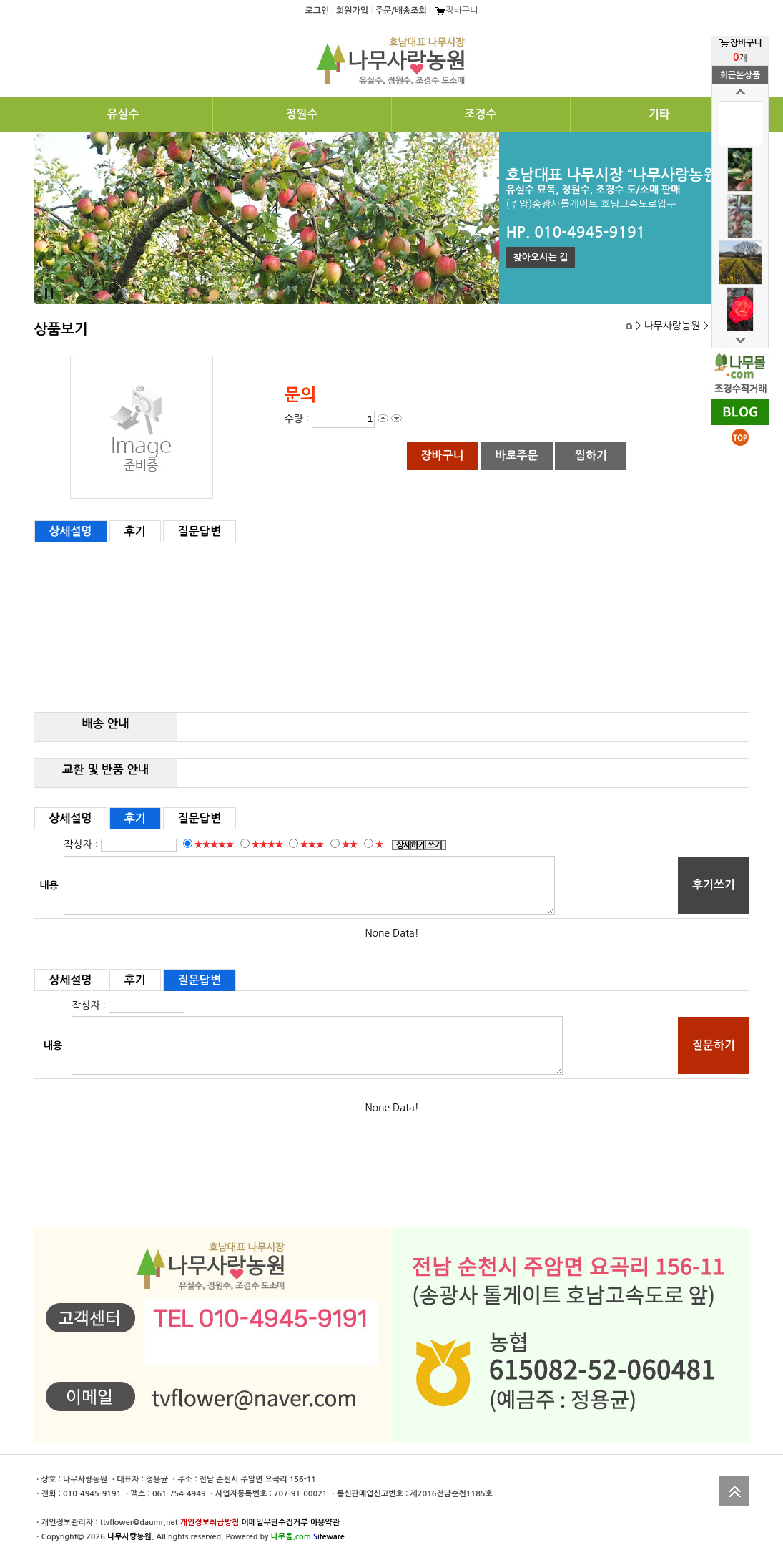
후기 (135, 531)
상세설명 (70, 531)
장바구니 (456, 10)
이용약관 (325, 1522)
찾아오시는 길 (540, 257)
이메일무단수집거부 (274, 1522)
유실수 (123, 114)
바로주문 (516, 455)
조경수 (480, 114)
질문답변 (199, 531)
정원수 (301, 114)
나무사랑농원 (129, 1537)
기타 (659, 114)
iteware (329, 1537)
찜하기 (591, 455)
